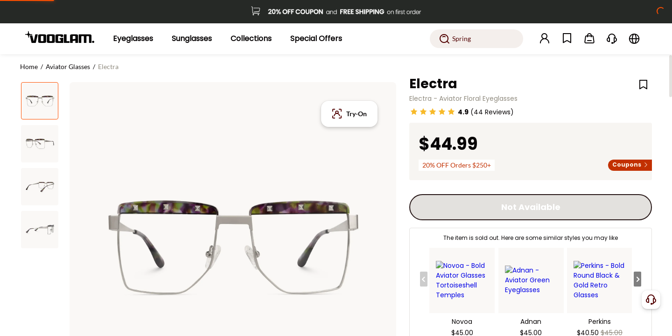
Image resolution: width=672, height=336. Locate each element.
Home (29, 66)
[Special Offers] (316, 38)
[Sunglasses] (192, 38)
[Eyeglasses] (133, 38)
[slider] (432, 111)
